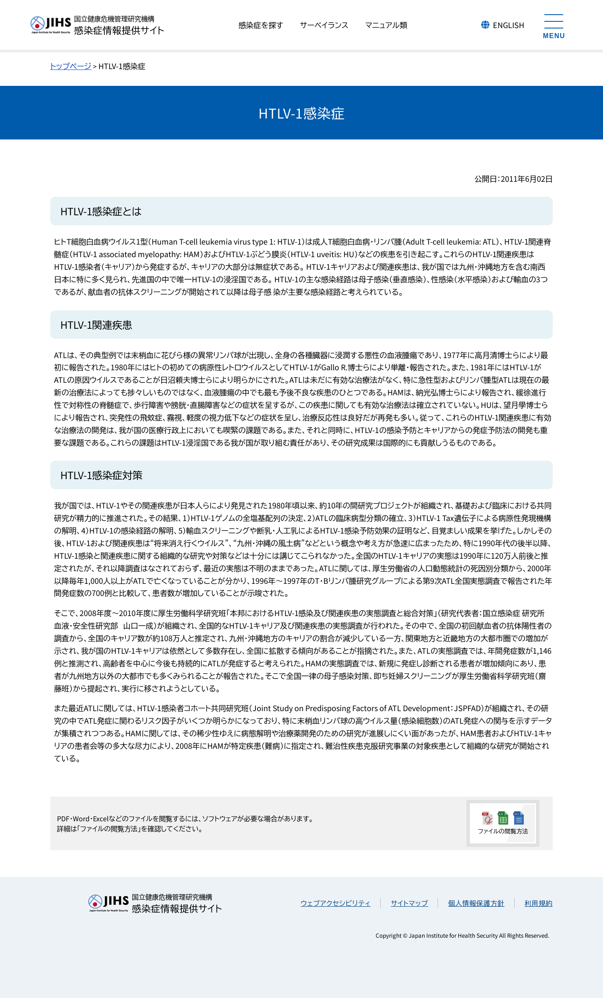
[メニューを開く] (554, 25)
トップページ (70, 65)
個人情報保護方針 (476, 903)
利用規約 (539, 903)
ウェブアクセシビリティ (336, 903)
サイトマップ (409, 903)
